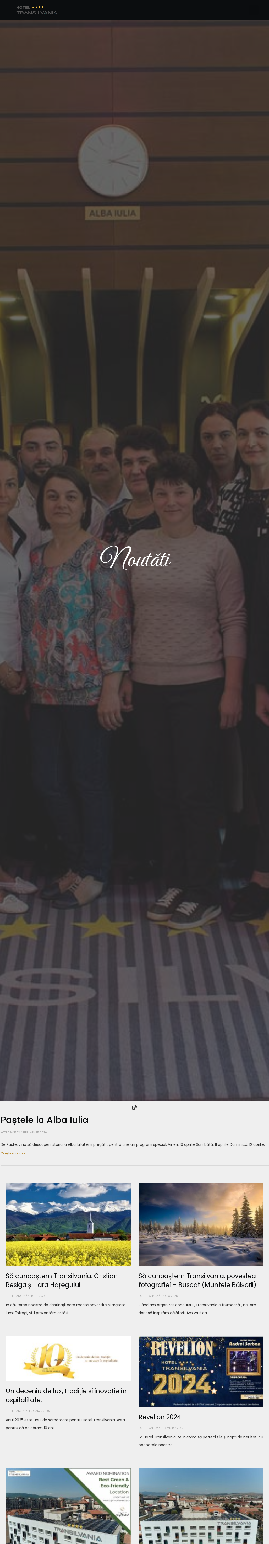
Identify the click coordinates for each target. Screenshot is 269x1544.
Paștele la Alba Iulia (45, 1120)
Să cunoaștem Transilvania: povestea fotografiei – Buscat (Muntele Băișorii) (197, 1280)
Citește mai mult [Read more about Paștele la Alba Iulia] (14, 1153)
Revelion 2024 (160, 1417)
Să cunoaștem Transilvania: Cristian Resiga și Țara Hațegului (62, 1280)
